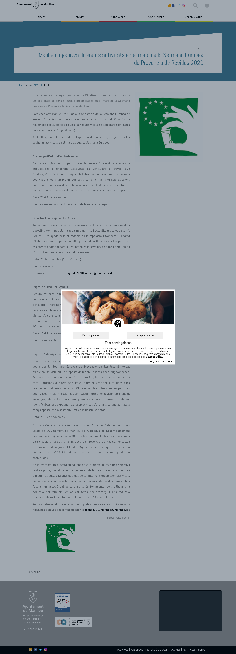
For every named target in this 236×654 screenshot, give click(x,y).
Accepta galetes (145, 335)
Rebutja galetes (90, 335)
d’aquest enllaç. (154, 357)
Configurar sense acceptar (160, 361)
